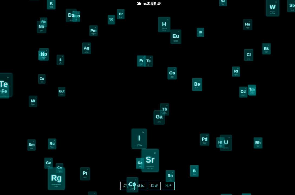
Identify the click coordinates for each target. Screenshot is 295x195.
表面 (126, 186)
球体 (140, 186)
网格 (168, 186)
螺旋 (154, 186)
